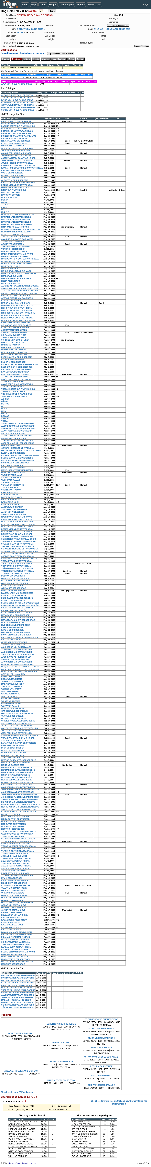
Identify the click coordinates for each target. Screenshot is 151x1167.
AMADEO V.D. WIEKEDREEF (14, 509)
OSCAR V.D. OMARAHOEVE (13, 905)
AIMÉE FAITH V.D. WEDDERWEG (16, 379)
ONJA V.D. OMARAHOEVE (13, 890)
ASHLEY (5, 399)
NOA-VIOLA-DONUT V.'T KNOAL (15, 315)
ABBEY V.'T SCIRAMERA (12, 234)
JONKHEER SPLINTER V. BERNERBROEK (20, 797)
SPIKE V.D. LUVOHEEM (11, 686)
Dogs (34, 4)
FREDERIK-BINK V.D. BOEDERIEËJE (17, 608)
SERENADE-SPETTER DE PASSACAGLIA (19, 551)
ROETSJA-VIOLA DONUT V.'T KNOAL (18, 527)
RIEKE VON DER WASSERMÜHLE (16, 121)
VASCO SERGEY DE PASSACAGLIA (17, 834)
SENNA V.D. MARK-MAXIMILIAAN (16, 942)
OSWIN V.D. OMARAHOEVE (13, 908)
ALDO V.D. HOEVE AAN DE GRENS (17, 95)
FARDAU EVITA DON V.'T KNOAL (16, 947)
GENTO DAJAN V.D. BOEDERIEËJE (17, 713)
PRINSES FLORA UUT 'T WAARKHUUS (18, 136)
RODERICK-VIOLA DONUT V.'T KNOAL (18, 524)
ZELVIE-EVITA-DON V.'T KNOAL (15, 861)
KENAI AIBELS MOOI (10, 922)
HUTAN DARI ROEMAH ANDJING (16, 232)
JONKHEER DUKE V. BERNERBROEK (18, 787)
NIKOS (4, 414)
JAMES (4, 205)
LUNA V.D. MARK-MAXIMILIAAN (15, 937)
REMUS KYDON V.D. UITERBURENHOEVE (20, 807)
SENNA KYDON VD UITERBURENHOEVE (19, 812)
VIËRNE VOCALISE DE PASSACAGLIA (18, 846)
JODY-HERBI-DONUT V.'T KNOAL (16, 151)
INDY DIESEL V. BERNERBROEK (15, 632)
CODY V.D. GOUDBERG (11, 301)
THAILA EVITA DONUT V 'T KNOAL (16, 563)
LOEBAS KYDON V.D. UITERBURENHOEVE (20, 804)
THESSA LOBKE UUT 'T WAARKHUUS (18, 389)
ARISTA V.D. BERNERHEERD (14, 438)
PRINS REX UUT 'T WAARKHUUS (16, 133)
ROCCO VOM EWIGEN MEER (14, 143)
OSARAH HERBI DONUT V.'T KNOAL (17, 448)
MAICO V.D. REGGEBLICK (13, 755)
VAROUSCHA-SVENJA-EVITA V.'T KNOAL (19, 735)
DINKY (4, 202)
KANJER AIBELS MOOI (11, 917)
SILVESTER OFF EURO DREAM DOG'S (18, 539)
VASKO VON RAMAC (10, 480)
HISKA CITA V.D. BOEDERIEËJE (15, 775)
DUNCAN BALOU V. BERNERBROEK (17, 215)
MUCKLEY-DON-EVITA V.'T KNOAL (16, 264)
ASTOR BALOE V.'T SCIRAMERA (16, 246)
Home (25, 4)
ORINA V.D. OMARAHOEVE (13, 898)
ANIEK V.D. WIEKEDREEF (12, 512)
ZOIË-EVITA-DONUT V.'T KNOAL (15, 868)
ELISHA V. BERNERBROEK (13, 362)
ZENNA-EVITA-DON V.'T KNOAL (15, 863)
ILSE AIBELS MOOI (9, 495)
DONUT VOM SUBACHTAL (31, 29)
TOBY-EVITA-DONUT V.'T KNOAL (16, 566)
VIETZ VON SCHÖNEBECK (13, 249)
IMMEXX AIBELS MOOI (11, 497)
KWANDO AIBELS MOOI (12, 925)
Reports (81, 4)
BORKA (4, 200)
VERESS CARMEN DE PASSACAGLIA (18, 839)
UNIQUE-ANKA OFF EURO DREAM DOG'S (20, 667)
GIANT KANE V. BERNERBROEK (15, 581)
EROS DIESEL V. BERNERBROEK (16, 369)
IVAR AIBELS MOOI (10, 502)
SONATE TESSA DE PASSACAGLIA (17, 554)
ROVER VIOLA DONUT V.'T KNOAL (16, 534)
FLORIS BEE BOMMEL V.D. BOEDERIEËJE (20, 603)
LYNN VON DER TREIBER (12, 748)
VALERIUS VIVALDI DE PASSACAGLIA (18, 831)
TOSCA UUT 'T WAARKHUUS (14, 396)
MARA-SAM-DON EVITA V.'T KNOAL (17, 254)
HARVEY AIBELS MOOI (11, 269)
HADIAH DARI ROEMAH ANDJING (16, 217)
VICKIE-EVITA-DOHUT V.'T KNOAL (16, 740)
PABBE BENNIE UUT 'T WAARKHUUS (18, 124)
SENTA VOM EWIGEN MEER (13, 335)
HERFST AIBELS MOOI (11, 276)
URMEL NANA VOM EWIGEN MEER (17, 470)
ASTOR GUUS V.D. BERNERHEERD (17, 441)
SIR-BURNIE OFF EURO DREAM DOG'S (18, 541)
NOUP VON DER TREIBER (13, 826)
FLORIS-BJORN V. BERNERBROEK (17, 458)
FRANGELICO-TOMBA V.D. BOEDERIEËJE (20, 605)
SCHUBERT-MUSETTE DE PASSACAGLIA (20, 549)
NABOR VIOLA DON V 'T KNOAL (15, 303)
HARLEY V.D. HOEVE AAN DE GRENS (18, 107)
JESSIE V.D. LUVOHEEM (12, 681)
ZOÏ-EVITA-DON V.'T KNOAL (13, 871)
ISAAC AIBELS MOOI (10, 500)
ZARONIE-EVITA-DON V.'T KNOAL (16, 858)
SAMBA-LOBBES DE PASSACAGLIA (17, 546)
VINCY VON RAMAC (10, 487)
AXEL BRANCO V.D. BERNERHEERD (17, 443)
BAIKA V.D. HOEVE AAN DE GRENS (17, 100)
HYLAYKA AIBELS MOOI (12, 283)
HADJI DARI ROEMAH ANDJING (15, 219)
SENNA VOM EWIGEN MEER (14, 332)
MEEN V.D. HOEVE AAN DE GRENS (17, 1002)
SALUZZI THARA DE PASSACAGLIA (17, 544)
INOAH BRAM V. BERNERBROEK (16, 635)
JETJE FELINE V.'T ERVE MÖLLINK (17, 726)
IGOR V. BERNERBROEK (12, 627)
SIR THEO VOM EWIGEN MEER (15, 340)
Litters (43, 4)
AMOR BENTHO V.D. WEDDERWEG (17, 384)
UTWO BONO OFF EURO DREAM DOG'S (19, 672)
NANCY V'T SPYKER (10, 195)
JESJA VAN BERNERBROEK (14, 642)
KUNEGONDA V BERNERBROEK (16, 885)
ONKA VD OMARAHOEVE (12, 893)
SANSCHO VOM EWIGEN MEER (15, 323)
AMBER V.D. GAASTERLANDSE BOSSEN (19, 288)
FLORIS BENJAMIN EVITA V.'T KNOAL (18, 952)
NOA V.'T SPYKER (9, 197)
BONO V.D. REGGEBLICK (12, 750)
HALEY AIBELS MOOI (11, 266)
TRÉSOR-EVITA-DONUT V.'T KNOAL (17, 568)
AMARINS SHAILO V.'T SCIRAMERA (17, 239)
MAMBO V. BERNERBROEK (13, 954)
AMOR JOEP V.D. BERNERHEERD (16, 431)
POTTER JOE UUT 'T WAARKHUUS (17, 131)
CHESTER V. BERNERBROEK (14, 180)
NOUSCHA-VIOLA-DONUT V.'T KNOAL (18, 320)
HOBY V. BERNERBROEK (12, 622)
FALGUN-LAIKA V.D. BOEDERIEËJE (17, 593)
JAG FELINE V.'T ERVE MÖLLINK (16, 723)
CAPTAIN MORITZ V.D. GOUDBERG (17, 298)
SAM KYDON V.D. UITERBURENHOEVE (18, 809)
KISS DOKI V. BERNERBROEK (14, 883)
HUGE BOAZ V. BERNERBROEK (15, 625)
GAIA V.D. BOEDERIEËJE (12, 708)
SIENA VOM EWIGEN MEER (13, 337)
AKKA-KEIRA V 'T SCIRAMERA (15, 237)
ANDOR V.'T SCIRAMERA (12, 242)
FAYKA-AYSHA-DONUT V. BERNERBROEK (20, 455)
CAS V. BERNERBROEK (12, 173)
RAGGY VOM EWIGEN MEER (14, 138)
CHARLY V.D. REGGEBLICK (13, 753)
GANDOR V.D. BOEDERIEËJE (14, 711)
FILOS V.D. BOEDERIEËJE (13, 600)
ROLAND (5, 416)
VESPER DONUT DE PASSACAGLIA (17, 841)
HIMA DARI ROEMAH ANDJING (15, 227)
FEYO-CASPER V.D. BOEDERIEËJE (17, 598)
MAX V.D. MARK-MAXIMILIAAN (15, 939)
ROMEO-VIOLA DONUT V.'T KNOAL (17, 529)
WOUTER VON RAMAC (11, 704)
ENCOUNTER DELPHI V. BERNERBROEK (19, 364)
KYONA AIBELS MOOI (11, 927)
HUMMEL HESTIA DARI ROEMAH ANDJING (20, 229)
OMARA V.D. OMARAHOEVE (14, 888)
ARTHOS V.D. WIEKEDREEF (13, 514)
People (52, 4)
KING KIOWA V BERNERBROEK (15, 880)
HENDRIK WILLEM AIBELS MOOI (16, 271)
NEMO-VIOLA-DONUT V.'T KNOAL (16, 308)
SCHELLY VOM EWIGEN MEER (15, 328)
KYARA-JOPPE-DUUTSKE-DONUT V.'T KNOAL (22, 168)
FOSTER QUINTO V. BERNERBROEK (17, 460)
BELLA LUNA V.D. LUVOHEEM (14, 915)
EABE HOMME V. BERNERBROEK (16, 357)
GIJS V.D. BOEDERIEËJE (12, 716)
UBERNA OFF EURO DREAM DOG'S (17, 664)
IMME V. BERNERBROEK (12, 630)
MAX (3, 210)
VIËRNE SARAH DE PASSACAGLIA (17, 844)
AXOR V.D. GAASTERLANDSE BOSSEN (19, 293)
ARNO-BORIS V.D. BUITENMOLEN (16, 662)
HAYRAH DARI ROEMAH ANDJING (16, 224)
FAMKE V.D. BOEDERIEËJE (13, 595)
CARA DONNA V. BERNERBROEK (16, 170)
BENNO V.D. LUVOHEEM (12, 677)
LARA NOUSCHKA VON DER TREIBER (18, 743)
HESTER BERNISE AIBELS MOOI (16, 278)
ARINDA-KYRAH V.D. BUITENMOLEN (17, 654)
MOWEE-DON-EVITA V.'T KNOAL (15, 261)
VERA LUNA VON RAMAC (12, 485)
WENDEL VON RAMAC (11, 689)
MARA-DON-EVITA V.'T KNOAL (15, 251)
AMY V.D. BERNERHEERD (12, 433)
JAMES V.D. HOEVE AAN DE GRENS (17, 995)
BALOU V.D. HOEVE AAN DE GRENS (17, 993)
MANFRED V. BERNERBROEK (14, 957)
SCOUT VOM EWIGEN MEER (14, 330)
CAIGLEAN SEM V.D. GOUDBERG (16, 296)
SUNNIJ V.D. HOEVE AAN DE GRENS (17, 110)
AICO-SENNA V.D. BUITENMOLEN (16, 647)
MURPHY (5, 212)
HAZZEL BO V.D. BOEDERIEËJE (15, 763)
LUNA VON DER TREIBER (12, 745)
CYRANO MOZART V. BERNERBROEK (18, 183)
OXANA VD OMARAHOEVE (13, 910)
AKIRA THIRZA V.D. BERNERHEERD (17, 423)
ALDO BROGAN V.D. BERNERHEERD (18, 426)
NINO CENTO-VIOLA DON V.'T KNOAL (18, 313)
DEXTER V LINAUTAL (11, 446)
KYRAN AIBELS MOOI (11, 930)
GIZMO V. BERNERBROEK (13, 586)
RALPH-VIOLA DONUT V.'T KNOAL (16, 517)
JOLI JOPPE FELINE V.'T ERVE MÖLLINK (19, 728)
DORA (4, 409)
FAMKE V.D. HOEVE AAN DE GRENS (17, 983)
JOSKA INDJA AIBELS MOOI (14, 856)
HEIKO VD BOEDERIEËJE (12, 765)
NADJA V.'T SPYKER (10, 192)
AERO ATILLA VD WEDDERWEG (15, 377)
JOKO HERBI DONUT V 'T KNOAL (16, 153)
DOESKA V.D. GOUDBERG (13, 576)
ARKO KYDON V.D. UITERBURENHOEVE (19, 799)
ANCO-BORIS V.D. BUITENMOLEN (16, 652)
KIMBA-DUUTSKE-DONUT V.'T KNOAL (18, 165)
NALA (4, 411)
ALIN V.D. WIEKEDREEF (12, 507)
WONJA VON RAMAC (10, 701)
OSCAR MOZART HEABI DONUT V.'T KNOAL (21, 450)
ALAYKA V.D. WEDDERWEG (13, 382)
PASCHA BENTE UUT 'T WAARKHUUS (18, 126)
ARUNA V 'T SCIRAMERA (12, 244)
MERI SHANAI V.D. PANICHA (14, 352)
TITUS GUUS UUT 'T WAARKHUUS (16, 394)
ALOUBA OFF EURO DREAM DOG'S (17, 876)
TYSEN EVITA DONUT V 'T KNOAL (16, 573)
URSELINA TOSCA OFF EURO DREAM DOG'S (21, 669)
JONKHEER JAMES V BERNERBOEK (17, 792)
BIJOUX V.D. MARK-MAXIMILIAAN (16, 932)
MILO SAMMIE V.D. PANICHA (14, 355)
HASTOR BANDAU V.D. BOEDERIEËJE (18, 760)
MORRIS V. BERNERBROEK (13, 964)
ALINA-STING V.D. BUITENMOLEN (16, 649)
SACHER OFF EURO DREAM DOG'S (17, 536)
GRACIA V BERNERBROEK (13, 590)
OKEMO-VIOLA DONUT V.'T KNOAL (17, 187)
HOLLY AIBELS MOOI (10, 281)
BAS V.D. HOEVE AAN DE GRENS (16, 980)
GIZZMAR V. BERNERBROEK (14, 588)
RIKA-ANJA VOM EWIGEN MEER (16, 141)
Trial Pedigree (66, 4)
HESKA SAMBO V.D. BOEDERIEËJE (17, 772)
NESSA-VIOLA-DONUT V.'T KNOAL (16, 310)
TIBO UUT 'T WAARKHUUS (13, 391)
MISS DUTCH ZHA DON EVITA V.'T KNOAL (20, 259)
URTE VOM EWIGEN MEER (13, 473)
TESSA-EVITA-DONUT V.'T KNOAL (16, 561)
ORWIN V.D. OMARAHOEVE (13, 900)
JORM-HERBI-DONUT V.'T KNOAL (16, 156)
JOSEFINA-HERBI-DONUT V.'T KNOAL (18, 158)
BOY (3, 406)
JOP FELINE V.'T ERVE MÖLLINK (16, 731)
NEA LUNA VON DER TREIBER (15, 817)
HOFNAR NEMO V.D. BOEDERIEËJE (17, 782)
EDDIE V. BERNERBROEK (12, 359)
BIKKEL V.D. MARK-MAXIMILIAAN (16, 935)
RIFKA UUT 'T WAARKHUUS (13, 190)
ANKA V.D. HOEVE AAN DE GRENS (17, 98)
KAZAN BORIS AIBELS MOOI (14, 920)
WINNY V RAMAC (9, 696)
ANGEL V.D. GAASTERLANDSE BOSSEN (19, 291)
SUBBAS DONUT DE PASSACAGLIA (17, 556)
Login (146, 4)
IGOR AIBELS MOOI (10, 492)
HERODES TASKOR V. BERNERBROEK (18, 620)
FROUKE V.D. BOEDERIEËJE (14, 610)
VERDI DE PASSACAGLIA (12, 836)
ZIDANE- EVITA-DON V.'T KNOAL (16, 866)
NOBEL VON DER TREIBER (13, 824)
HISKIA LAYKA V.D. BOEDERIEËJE (16, 777)
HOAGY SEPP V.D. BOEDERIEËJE (16, 780)
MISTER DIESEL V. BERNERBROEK (17, 962)
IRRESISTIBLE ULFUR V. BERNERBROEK (20, 637)
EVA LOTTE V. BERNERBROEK (15, 372)
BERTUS (5, 404)
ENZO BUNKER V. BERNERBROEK (17, 367)
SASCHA (5, 418)
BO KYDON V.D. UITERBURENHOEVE (18, 802)
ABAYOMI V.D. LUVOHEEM (13, 674)
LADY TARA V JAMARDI (12, 465)
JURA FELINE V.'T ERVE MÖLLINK (16, 733)
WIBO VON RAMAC (10, 691)
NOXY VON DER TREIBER (12, 829)
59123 (20, 32)
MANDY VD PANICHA (10, 345)
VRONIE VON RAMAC (11, 490)
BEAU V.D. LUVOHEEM (11, 912)
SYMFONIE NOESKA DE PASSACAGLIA (19, 559)
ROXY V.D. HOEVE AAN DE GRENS (17, 988)
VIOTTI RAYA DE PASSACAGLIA (15, 849)
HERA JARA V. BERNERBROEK (15, 615)
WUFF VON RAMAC (10, 706)
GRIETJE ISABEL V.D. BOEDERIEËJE (18, 721)
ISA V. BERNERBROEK (11, 640)
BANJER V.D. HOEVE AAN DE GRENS (18, 975)
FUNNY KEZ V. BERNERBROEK (15, 463)
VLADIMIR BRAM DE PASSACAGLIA (17, 851)
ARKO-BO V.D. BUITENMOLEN (15, 659)
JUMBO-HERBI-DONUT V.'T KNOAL (17, 163)
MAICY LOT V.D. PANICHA (13, 342)
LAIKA (4, 207)
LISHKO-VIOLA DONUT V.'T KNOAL (17, 185)
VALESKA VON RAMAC (11, 477)
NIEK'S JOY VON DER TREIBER (15, 819)
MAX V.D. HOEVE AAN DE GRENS (16, 1000)
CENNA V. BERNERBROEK (13, 175)
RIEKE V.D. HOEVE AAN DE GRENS (17, 985)
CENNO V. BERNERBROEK (13, 178)
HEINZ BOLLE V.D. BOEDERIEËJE (16, 767)
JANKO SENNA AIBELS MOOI (14, 853)
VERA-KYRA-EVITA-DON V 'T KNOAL (17, 738)
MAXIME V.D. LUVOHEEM (12, 684)
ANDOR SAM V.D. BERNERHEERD (16, 436)
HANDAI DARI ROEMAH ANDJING (16, 222)
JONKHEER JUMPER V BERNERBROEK (19, 794)
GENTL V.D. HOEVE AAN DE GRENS (17, 105)
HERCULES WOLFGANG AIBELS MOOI (18, 273)
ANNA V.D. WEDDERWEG (12, 387)
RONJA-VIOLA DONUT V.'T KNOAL (16, 532)
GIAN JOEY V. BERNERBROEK (15, 578)
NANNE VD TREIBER (10, 814)
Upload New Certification (61, 53)
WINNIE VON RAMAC (10, 694)
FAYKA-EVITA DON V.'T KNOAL (15, 949)
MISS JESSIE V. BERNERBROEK (15, 959)
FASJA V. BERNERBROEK (13, 453)
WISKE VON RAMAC (10, 699)
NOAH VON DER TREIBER (13, 821)
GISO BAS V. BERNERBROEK (14, 583)
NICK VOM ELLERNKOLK (12, 146)
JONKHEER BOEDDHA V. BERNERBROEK (20, 790)
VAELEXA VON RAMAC (11, 475)
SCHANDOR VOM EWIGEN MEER (16, 325)
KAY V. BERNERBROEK (11, 878)
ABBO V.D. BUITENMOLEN (13, 645)
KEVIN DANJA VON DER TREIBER (16, 613)
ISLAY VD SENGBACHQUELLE (15, 374)
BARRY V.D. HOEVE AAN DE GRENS (17, 978)
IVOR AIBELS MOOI (10, 504)
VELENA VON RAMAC (11, 482)
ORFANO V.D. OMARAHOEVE (14, 895)
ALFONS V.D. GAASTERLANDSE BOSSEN (20, 286)
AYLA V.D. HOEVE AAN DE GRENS (112, 29)
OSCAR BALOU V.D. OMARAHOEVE (17, 903)
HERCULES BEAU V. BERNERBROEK (18, 618)
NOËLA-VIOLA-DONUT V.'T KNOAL (17, 318)
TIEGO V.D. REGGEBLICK (12, 758)
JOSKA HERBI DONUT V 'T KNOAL (16, 160)
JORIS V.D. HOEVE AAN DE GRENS (17, 997)
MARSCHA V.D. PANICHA (12, 347)
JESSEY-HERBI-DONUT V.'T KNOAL (17, 148)
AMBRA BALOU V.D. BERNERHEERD (17, 428)
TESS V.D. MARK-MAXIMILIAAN (15, 944)
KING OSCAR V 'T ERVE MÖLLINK (16, 785)
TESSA (4, 421)
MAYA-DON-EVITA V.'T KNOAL (14, 256)
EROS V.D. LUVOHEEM (11, 679)
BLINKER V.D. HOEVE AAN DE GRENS (18, 102)
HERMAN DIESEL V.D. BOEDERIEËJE (18, 770)
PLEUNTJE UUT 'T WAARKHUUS (16, 128)
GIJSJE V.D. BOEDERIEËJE (13, 718)
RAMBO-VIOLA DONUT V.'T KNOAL (17, 519)
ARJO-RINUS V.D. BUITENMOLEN (16, 657)
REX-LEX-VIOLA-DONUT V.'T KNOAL (17, 522)
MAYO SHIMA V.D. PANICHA (13, 350)
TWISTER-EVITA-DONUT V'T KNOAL (17, 571)
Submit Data (94, 4)
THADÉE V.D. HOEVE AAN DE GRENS (18, 990)
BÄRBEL (5, 401)
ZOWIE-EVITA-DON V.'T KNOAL (15, 873)
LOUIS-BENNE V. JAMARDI (13, 468)
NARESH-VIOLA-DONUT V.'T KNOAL (17, 305)
